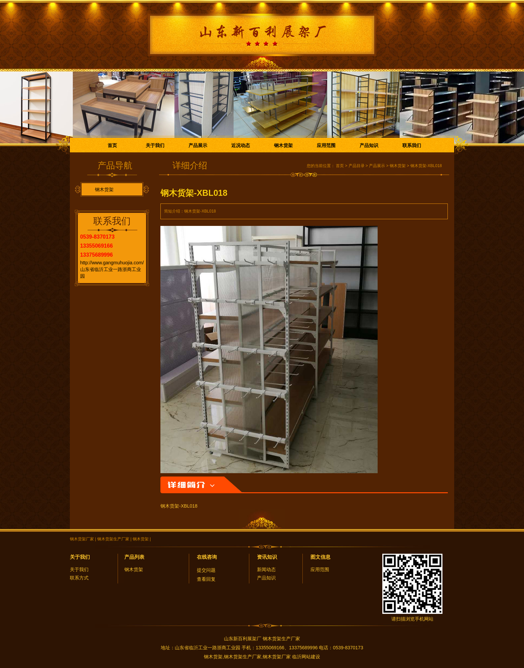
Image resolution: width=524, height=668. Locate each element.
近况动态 (240, 145)
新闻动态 (266, 569)
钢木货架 (283, 145)
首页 (112, 145)
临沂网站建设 (306, 656)
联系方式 (79, 577)
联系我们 (411, 145)
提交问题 (206, 570)
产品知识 (369, 145)
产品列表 (134, 557)
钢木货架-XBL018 (426, 165)
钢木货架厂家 (82, 539)
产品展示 (197, 145)
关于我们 (155, 145)
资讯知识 (267, 557)
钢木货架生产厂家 (113, 539)
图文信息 (320, 557)
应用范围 (326, 145)
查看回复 (206, 579)
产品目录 (357, 165)
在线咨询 (207, 557)
